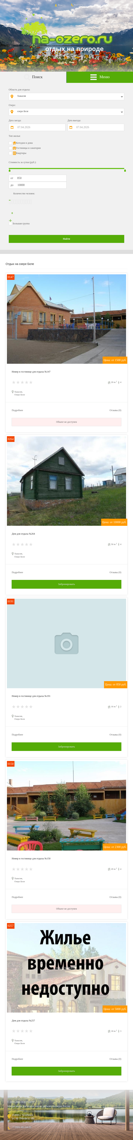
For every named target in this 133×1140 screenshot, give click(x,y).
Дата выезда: (74, 120)
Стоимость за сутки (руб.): (22, 162)
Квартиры (21, 153)
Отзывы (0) (115, 410)
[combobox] (69, 96)
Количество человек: (24, 193)
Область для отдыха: (19, 89)
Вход (58, 5)
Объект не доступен (66, 421)
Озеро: (12, 105)
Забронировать (66, 584)
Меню (100, 77)
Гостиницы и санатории (28, 148)
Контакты (77, 4)
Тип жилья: (15, 136)
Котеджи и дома (24, 142)
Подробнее (17, 410)
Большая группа (21, 223)
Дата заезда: (15, 120)
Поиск (33, 77)
